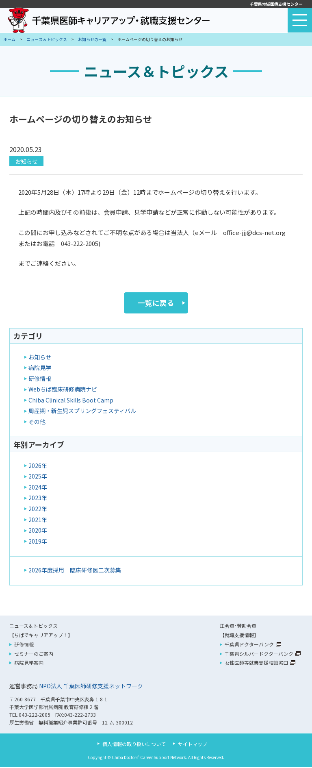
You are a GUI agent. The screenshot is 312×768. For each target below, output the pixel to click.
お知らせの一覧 (92, 39)
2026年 (37, 466)
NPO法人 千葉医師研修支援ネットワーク (91, 687)
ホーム (9, 39)
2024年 (37, 488)
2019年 (37, 542)
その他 (37, 422)
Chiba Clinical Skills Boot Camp (70, 401)
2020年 (37, 531)
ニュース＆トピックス (46, 39)
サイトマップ (192, 744)
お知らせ (26, 161)
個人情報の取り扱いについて (134, 744)
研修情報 (39, 379)
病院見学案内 (28, 663)
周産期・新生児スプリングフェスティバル (82, 412)
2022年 (37, 509)
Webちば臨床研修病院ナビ (62, 390)
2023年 (37, 499)
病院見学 (39, 368)
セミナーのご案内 (33, 654)
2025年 (37, 477)
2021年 (37, 520)
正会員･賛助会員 (238, 626)
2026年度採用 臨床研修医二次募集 (74, 571)
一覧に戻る (156, 303)
